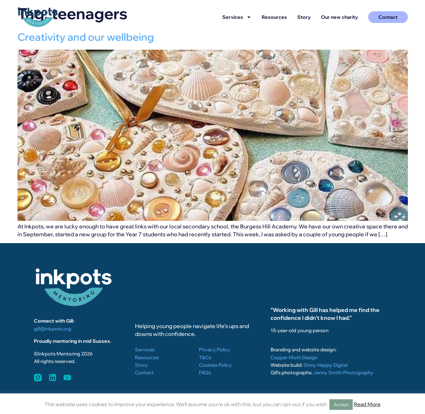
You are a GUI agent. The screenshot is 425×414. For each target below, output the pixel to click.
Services (236, 17)
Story (304, 17)
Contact (144, 372)
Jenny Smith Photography (343, 372)
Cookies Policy (215, 365)
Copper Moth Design (294, 357)
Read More (367, 404)
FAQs (205, 372)
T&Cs (205, 357)
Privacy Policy (214, 350)
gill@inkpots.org (52, 329)
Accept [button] (341, 404)
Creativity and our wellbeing (85, 36)
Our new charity (339, 17)
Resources (274, 17)
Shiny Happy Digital (325, 365)
